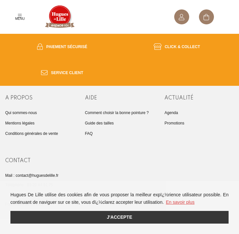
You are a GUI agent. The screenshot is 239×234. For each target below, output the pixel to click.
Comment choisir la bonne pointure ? (117, 112)
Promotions (174, 123)
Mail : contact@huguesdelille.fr (32, 175)
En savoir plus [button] (180, 202)
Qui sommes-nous (21, 112)
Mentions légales (20, 123)
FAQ (89, 133)
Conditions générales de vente (31, 133)
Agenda (171, 112)
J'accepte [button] (119, 217)
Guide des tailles (99, 123)
